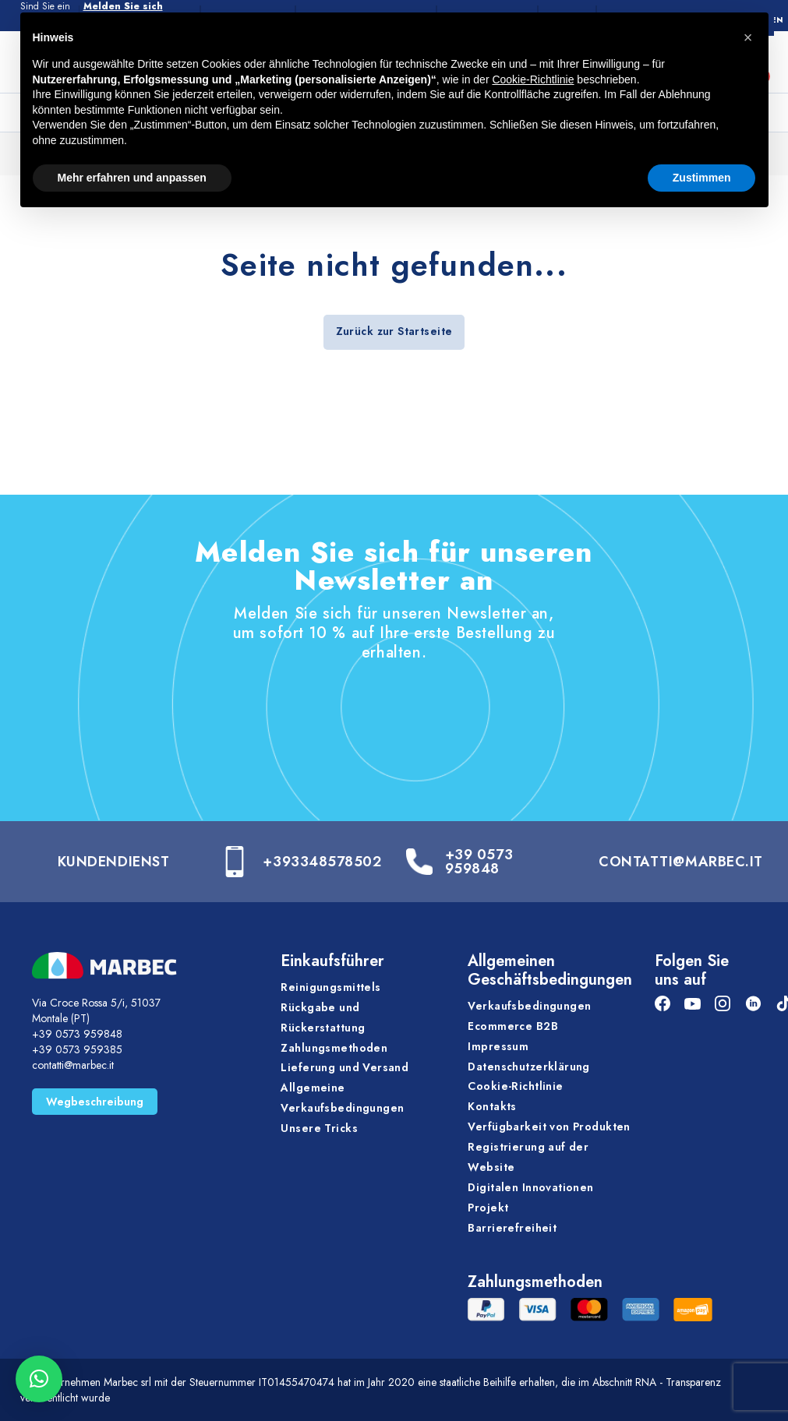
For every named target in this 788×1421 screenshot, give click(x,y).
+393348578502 (322, 862)
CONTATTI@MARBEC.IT (681, 862)
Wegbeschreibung (94, 1101)
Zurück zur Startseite (394, 331)
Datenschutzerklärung (528, 1066)
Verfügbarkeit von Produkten (549, 1126)
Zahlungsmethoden (334, 1048)
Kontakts (492, 1106)
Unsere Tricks (319, 1128)
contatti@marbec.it (73, 1065)
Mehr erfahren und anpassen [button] (132, 177)
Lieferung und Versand (344, 1067)
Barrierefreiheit (512, 1228)
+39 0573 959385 (77, 1049)
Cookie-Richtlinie (515, 1086)
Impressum (498, 1046)
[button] (39, 1379)
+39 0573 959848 (479, 861)
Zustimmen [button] (702, 177)
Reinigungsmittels (330, 987)
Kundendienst (113, 862)
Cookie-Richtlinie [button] (533, 79)
